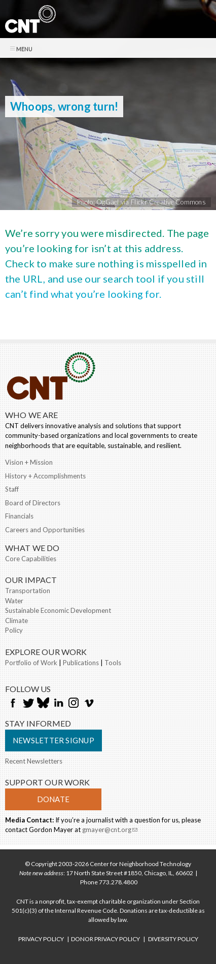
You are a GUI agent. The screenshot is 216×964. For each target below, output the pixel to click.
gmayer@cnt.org (109, 829)
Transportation (27, 591)
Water (14, 601)
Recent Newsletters (33, 761)
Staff (12, 489)
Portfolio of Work (31, 663)
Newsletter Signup (53, 740)
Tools (112, 663)
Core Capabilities (30, 559)
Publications (81, 663)
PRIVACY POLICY (41, 939)
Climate (16, 620)
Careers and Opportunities (45, 530)
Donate (53, 799)
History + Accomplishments (45, 476)
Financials (19, 516)
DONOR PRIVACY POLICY (105, 939)
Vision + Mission (29, 462)
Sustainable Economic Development (58, 610)
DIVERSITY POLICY (173, 939)
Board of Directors (32, 503)
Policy (14, 630)
